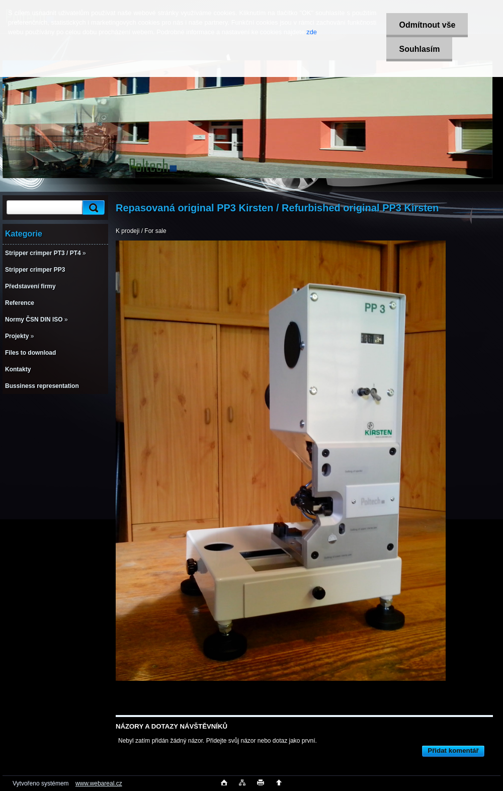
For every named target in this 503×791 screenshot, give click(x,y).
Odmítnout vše (427, 25)
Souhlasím (419, 49)
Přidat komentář (453, 750)
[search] (92, 207)
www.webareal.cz (98, 783)
